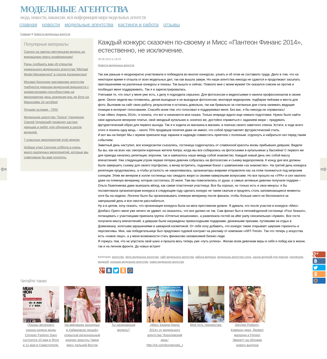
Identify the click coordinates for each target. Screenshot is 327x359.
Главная (28, 24)
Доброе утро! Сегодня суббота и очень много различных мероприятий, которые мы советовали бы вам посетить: (56, 152)
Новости (51, 24)
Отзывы (171, 24)
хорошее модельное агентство (129, 261)
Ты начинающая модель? (123, 325)
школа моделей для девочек (270, 256)
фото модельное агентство (142, 256)
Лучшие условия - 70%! (41, 109)
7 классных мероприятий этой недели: (52, 140)
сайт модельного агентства (177, 256)
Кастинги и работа (138, 24)
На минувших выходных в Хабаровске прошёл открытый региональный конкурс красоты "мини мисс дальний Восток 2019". (82, 335)
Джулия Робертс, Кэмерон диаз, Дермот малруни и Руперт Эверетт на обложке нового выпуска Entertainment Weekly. (247, 335)
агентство (118, 256)
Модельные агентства (74, 9)
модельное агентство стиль (234, 256)
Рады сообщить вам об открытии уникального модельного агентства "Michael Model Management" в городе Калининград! (56, 69)
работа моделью (205, 256)
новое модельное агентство (167, 261)
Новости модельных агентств (52, 34)
